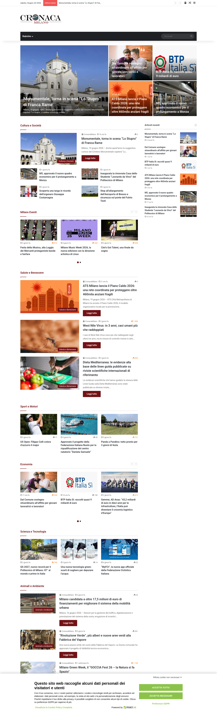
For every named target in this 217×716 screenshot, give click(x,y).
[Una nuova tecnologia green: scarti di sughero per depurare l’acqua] (79, 549)
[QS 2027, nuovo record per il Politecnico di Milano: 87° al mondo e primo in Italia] (38, 549)
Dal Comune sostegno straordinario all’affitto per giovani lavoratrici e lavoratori (38, 503)
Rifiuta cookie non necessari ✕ (167, 677)
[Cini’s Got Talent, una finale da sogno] (119, 230)
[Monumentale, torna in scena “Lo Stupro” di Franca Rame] (64, 80)
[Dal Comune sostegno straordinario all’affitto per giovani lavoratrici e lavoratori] (38, 482)
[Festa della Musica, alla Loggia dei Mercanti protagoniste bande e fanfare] (38, 230)
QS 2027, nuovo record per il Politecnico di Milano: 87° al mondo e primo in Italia (35, 570)
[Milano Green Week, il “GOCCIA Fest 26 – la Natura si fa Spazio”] (38, 672)
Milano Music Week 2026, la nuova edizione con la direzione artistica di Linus (78, 251)
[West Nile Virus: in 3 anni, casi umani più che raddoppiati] (49, 336)
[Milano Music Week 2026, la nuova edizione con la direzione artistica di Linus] (79, 230)
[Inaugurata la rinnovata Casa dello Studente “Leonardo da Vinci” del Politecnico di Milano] (90, 174)
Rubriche (26, 36)
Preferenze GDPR (161, 703)
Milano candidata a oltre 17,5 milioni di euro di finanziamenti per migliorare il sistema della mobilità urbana (94, 603)
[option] (108, 80)
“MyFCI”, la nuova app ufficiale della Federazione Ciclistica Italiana (117, 570)
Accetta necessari (160, 696)
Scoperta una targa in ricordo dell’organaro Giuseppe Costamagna (55, 194)
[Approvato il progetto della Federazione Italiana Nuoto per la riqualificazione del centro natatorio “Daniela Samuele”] (79, 424)
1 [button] (78, 262)
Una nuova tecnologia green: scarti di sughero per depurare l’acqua (77, 570)
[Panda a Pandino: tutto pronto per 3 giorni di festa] (119, 424)
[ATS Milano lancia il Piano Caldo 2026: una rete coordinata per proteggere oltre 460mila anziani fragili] (49, 296)
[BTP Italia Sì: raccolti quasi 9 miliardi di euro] (175, 62)
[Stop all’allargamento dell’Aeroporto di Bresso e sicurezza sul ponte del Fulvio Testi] (90, 191)
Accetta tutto (161, 687)
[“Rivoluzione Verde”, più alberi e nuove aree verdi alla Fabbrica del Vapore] (38, 640)
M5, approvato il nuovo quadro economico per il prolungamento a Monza (172, 107)
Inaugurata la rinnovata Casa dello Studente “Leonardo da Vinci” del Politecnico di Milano (118, 177)
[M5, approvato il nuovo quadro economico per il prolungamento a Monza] (175, 98)
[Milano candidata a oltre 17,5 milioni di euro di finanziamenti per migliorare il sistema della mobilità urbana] (38, 603)
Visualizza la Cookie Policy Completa (53, 707)
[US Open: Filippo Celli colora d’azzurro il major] (38, 424)
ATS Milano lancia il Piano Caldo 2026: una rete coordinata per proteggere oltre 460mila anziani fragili (110, 290)
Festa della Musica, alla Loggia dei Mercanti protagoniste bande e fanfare (37, 251)
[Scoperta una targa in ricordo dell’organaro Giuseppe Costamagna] (28, 191)
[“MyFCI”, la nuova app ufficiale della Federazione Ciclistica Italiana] (119, 549)
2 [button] (80, 262)
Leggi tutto (90, 158)
